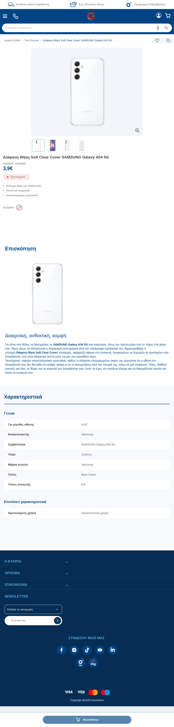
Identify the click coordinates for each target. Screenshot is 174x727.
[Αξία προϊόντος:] (87, 169)
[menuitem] (5, 16)
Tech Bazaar (32, 40)
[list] (62, 40)
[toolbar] (87, 145)
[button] (158, 28)
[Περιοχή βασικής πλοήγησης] (87, 16)
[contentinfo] (87, 690)
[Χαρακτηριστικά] (87, 467)
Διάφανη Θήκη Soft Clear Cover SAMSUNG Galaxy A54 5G (56, 157)
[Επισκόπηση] (87, 313)
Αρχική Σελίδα (12, 40)
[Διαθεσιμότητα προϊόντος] (87, 178)
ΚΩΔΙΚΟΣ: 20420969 (14, 163)
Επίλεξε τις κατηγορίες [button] (20, 609)
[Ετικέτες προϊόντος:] (87, 52)
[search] (87, 28)
